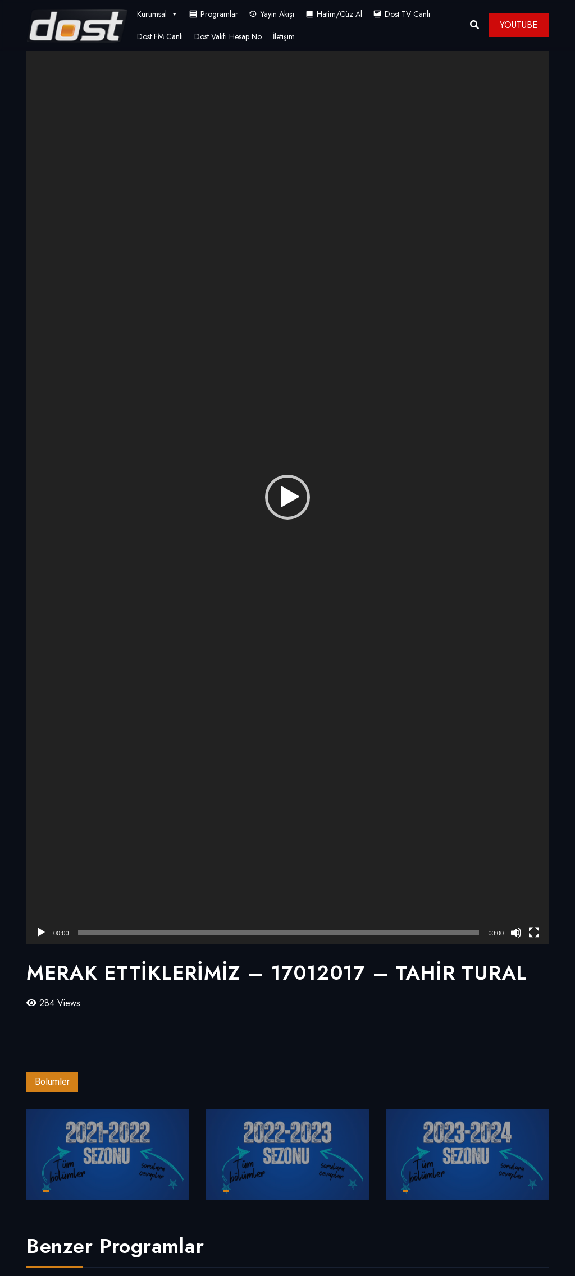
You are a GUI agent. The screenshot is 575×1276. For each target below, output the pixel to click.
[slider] (279, 932)
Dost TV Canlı (407, 14)
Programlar (219, 14)
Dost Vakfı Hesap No (228, 36)
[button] (287, 497)
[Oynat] (41, 932)
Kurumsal (157, 14)
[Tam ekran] (534, 932)
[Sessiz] (516, 932)
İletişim (284, 36)
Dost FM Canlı (160, 36)
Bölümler (52, 1081)
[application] (287, 497)
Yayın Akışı (277, 14)
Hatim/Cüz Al (339, 14)
